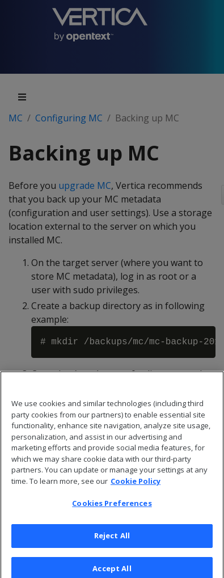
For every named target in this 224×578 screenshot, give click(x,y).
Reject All (112, 538)
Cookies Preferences (111, 506)
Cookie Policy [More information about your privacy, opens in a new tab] (135, 483)
